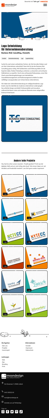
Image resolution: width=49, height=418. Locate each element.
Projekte (4, 348)
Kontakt (28, 346)
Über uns (4, 346)
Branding (5, 364)
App (3, 362)
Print (3, 366)
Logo (5, 194)
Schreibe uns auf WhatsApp (12, 403)
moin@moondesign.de (11, 397)
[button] (45, 5)
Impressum (29, 348)
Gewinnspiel (6, 350)
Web (3, 360)
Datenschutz (29, 350)
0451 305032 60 (9, 392)
